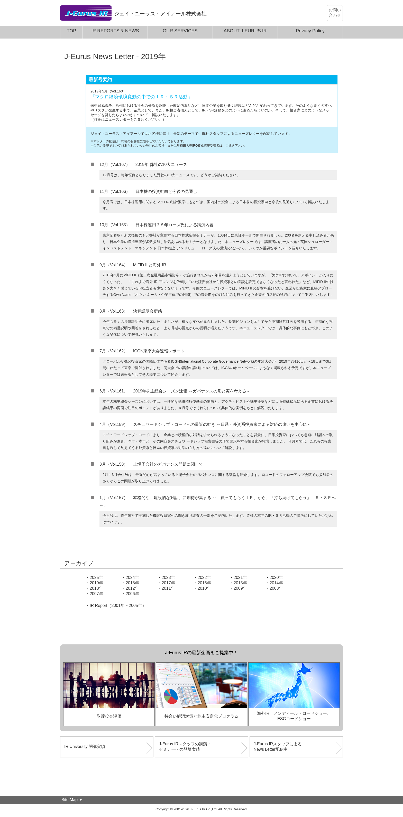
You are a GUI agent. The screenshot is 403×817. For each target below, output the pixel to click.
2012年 (132, 588)
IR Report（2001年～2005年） (118, 605)
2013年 (96, 588)
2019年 (96, 583)
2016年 (204, 583)
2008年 (276, 588)
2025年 (96, 577)
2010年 (204, 588)
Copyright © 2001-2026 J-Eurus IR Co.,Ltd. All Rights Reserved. (201, 809)
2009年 (240, 588)
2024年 (132, 577)
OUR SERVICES (180, 30)
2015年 (240, 583)
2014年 (276, 583)
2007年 (96, 593)
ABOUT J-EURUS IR (245, 30)
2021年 (240, 577)
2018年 (132, 583)
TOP (71, 30)
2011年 (168, 588)
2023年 (168, 577)
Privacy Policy (310, 30)
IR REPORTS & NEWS (115, 30)
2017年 (168, 583)
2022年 (204, 577)
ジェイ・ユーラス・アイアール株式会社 (160, 13)
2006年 (132, 593)
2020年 (276, 577)
